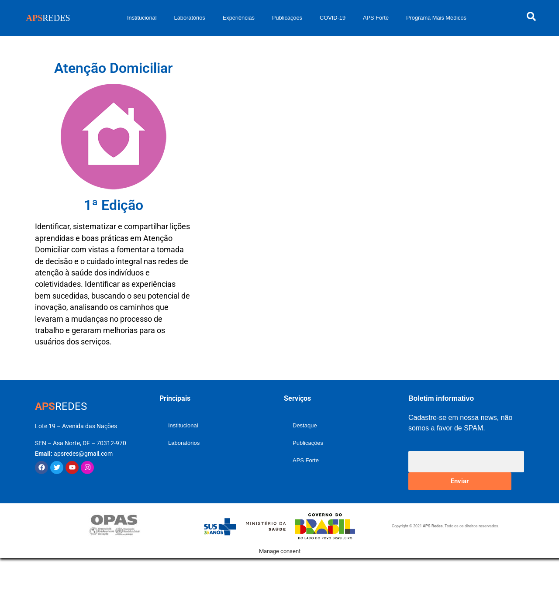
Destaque (305, 425)
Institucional (142, 17)
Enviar (460, 481)
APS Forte (376, 17)
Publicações (287, 17)
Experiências (239, 17)
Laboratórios (189, 17)
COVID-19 (332, 17)
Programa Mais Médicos (436, 17)
